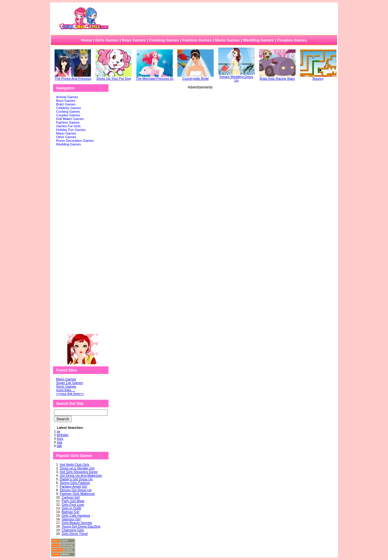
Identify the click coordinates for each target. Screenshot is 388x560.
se (58, 431)
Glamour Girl (71, 519)
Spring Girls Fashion (75, 483)
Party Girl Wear (73, 501)
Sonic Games (66, 386)
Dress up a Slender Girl (77, 468)
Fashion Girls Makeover (77, 493)
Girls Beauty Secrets (77, 523)
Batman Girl (70, 512)
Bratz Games (65, 104)
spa (59, 442)
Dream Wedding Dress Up (236, 77)
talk (59, 446)
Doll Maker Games (70, 119)
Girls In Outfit (71, 508)
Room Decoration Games (75, 140)
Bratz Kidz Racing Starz (277, 77)
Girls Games (107, 40)
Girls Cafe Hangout (76, 515)
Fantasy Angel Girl (73, 486)
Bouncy (318, 77)
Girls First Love (73, 504)
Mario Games (227, 40)
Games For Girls (68, 126)
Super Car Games (69, 383)
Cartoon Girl (70, 497)
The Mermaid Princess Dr (155, 77)
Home (86, 40)
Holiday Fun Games (70, 130)
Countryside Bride (195, 77)
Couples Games (292, 40)
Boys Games (134, 40)
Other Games (66, 137)
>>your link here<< (70, 393)
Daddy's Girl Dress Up (76, 479)
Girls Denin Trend (75, 533)
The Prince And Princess (73, 77)
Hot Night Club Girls (74, 464)
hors (60, 438)
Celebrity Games (68, 108)
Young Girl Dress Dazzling (81, 526)
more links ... (65, 390)
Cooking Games (164, 40)
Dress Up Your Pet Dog (113, 77)
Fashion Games (197, 40)
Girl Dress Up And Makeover (81, 475)
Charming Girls (73, 530)
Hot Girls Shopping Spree (79, 472)
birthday (63, 435)
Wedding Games (258, 40)
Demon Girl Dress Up (76, 490)
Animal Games (67, 97)
